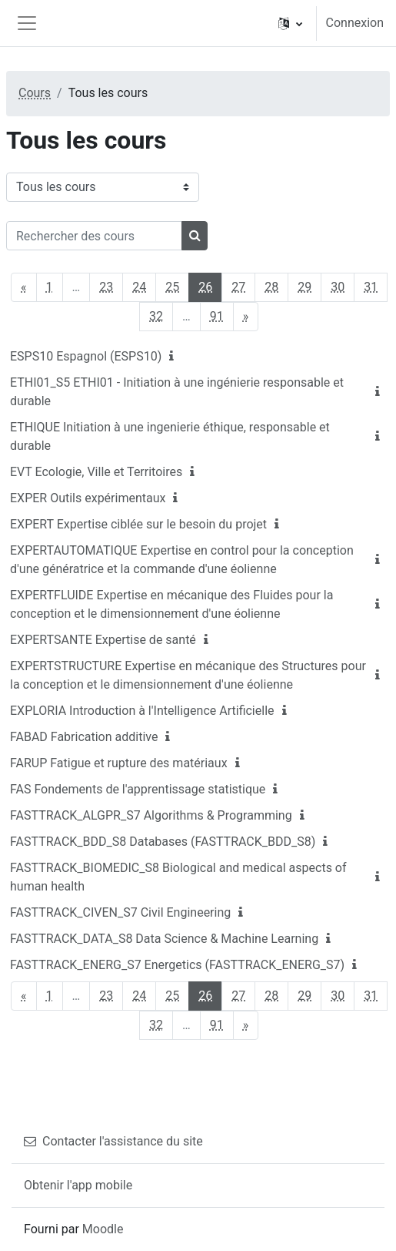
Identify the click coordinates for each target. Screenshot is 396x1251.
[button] (290, 23)
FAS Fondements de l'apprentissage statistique (137, 789)
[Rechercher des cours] (94, 235)
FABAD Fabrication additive (84, 736)
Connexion (355, 22)
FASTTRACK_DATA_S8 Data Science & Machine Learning (164, 938)
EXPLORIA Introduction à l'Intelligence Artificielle (142, 710)
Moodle (103, 1229)
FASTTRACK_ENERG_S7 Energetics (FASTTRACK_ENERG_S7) (177, 965)
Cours (34, 93)
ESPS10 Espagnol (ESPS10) (85, 356)
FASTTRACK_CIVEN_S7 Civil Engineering (120, 912)
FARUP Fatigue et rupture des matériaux (119, 763)
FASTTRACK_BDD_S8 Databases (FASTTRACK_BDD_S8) (162, 841)
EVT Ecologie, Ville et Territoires (96, 472)
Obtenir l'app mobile (78, 1185)
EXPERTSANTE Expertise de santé (103, 639)
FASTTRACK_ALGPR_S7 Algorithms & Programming (151, 815)
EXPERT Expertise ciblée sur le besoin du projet (138, 524)
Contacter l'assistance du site (113, 1141)
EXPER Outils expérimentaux (87, 498)
